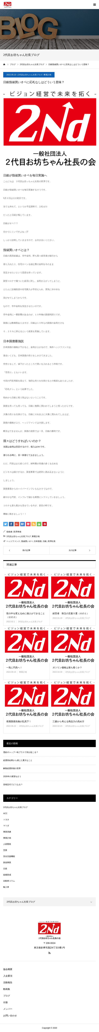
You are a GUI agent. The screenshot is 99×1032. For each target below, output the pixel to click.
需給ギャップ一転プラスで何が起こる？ (20, 752)
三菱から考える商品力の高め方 (68, 721)
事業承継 (7, 832)
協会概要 (7, 969)
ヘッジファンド (13, 541)
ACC (5, 813)
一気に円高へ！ (14, 667)
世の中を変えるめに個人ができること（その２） (25, 615)
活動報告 (7, 982)
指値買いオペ (27, 541)
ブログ (6, 995)
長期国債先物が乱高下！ (18, 721)
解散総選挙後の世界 (12, 768)
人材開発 (7, 844)
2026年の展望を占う (12, 776)
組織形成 (7, 875)
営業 (5, 850)
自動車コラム (9, 881)
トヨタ (6, 819)
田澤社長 (51, 541)
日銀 (45, 541)
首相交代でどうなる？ (13, 784)
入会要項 (7, 976)
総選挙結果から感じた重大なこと (17, 760)
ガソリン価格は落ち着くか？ (67, 667)
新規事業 (7, 862)
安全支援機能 (9, 856)
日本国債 (38, 541)
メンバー (7, 1009)
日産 (5, 869)
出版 (5, 1002)
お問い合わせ (10, 1015)
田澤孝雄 (17, 532)
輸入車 (6, 887)
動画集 (6, 989)
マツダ (6, 826)
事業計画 (47, 75)
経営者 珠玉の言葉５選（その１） (71, 613)
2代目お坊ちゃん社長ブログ (30, 75)
